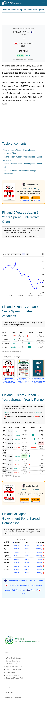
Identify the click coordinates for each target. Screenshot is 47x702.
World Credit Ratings (13, 658)
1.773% (26, 552)
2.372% (26, 562)
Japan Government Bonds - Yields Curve (25, 585)
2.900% (16, 552)
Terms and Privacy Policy (15, 678)
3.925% (16, 573)
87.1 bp (40, 562)
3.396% (16, 566)
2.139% (26, 559)
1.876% (26, 556)
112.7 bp (39, 552)
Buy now (24, 198)
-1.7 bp (40, 569)
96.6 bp (40, 559)
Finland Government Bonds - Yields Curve (26, 580)
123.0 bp (39, 549)
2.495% (26, 566)
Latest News (10, 672)
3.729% (26, 573)
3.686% (16, 569)
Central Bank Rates (13, 661)
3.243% (16, 562)
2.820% (16, 549)
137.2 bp (39, 545)
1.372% (26, 545)
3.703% (26, 569)
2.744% (16, 545)
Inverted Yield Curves (13, 669)
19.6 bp (40, 573)
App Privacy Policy (13, 675)
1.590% (26, 549)
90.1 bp (40, 566)
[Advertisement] (23, 18)
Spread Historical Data (14, 667)
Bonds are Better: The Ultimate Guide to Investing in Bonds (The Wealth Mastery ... (38, 380)
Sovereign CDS (11, 664)
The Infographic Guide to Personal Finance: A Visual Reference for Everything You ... (23, 380)
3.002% (16, 556)
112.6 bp (39, 556)
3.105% (16, 559)
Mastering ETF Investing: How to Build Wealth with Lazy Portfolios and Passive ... (8, 381)
